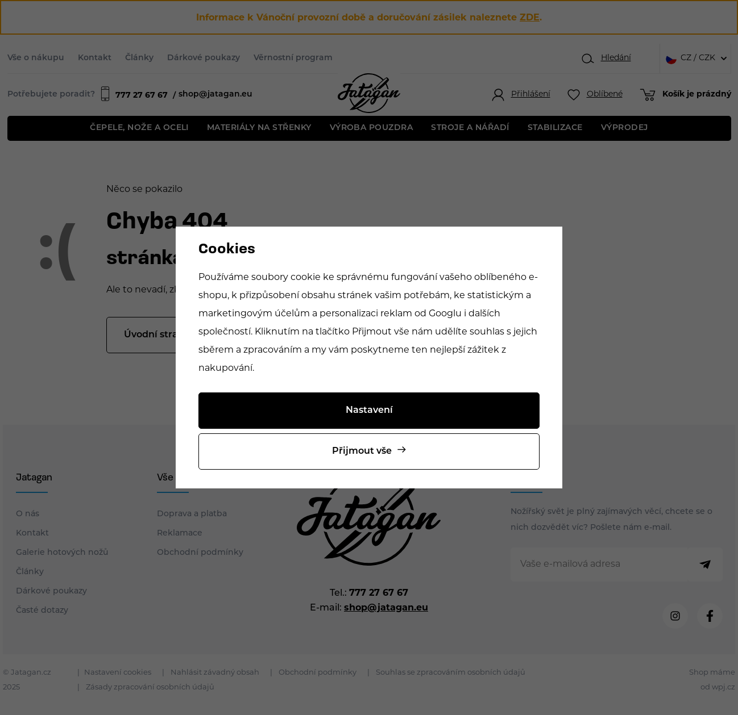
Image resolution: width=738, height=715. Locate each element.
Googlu (445, 314)
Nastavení (369, 410)
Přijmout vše (362, 451)
